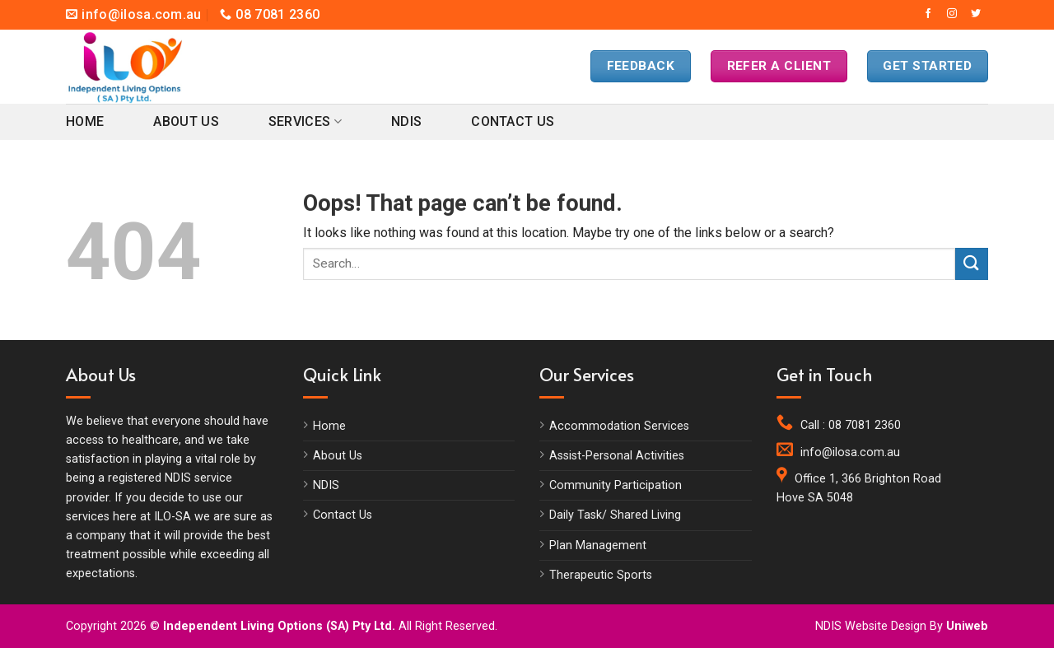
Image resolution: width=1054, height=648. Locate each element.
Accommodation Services (619, 426)
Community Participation (615, 485)
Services (305, 122)
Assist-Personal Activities (616, 456)
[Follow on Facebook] (928, 14)
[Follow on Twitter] (976, 14)
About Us (186, 121)
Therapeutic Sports (600, 575)
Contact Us (512, 121)
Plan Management (597, 545)
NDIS (406, 121)
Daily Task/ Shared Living (615, 515)
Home (85, 121)
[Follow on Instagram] (952, 14)
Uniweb (967, 626)
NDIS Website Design (870, 626)
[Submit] (971, 264)
